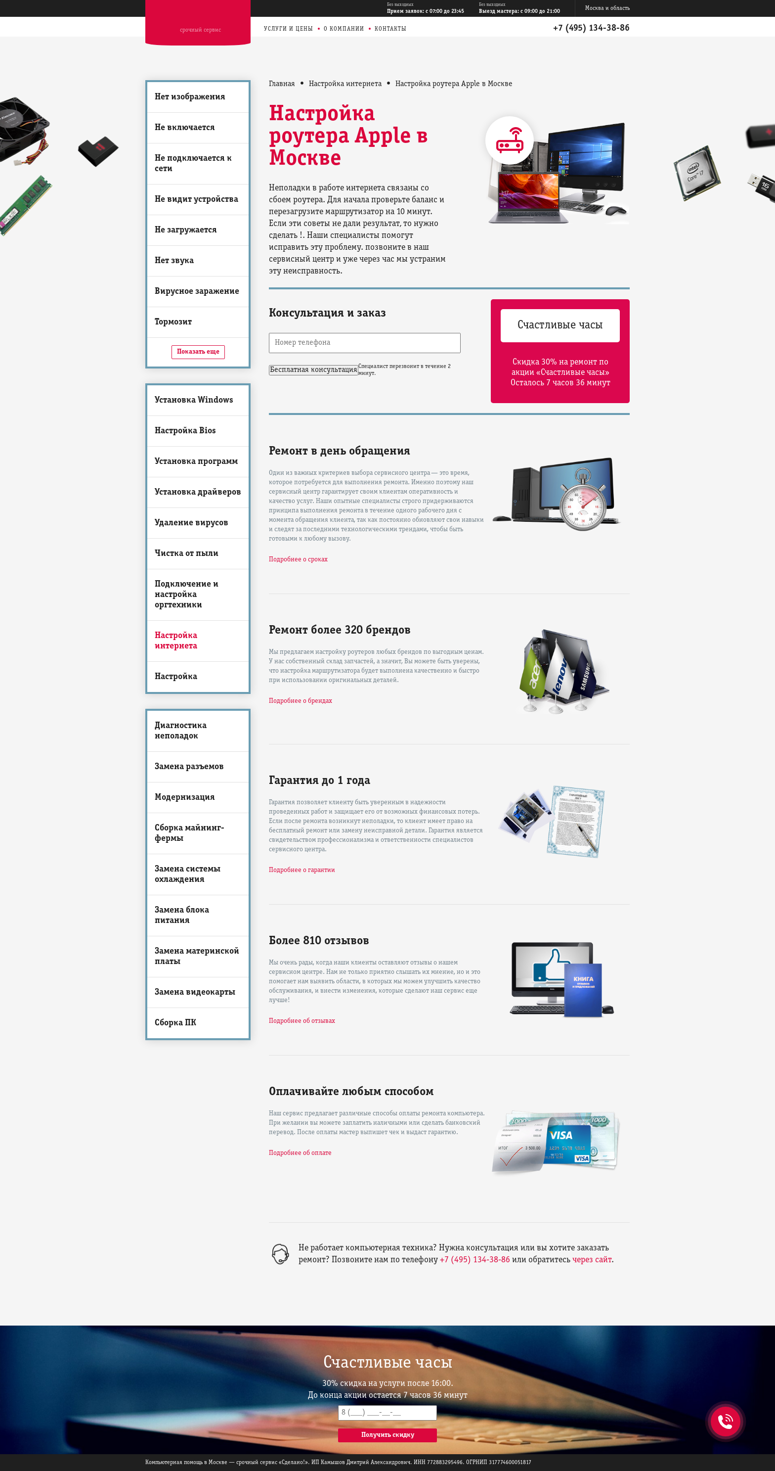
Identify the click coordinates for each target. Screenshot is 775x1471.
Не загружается (186, 230)
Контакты (391, 29)
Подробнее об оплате (300, 1153)
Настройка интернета (176, 641)
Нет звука (174, 261)
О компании (344, 29)
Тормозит (173, 322)
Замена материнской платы (197, 956)
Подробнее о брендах (300, 701)
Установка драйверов (198, 492)
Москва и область (607, 8)
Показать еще (198, 352)
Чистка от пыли (186, 554)
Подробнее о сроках (298, 559)
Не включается (185, 128)
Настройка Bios (185, 431)
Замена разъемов (189, 767)
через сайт (591, 1260)
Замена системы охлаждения (187, 874)
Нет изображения (190, 97)
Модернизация (185, 797)
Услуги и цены (288, 29)
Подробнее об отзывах (302, 1021)
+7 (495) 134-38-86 (591, 28)
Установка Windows (194, 400)
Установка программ (196, 462)
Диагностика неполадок (181, 731)
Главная (282, 84)
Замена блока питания (182, 915)
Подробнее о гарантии (302, 870)
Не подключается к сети (193, 163)
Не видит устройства (196, 199)
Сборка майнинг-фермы (189, 833)
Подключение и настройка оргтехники (186, 594)
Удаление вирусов (191, 523)
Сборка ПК (175, 1023)
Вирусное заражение (197, 291)
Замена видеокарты (195, 992)
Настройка (176, 677)
